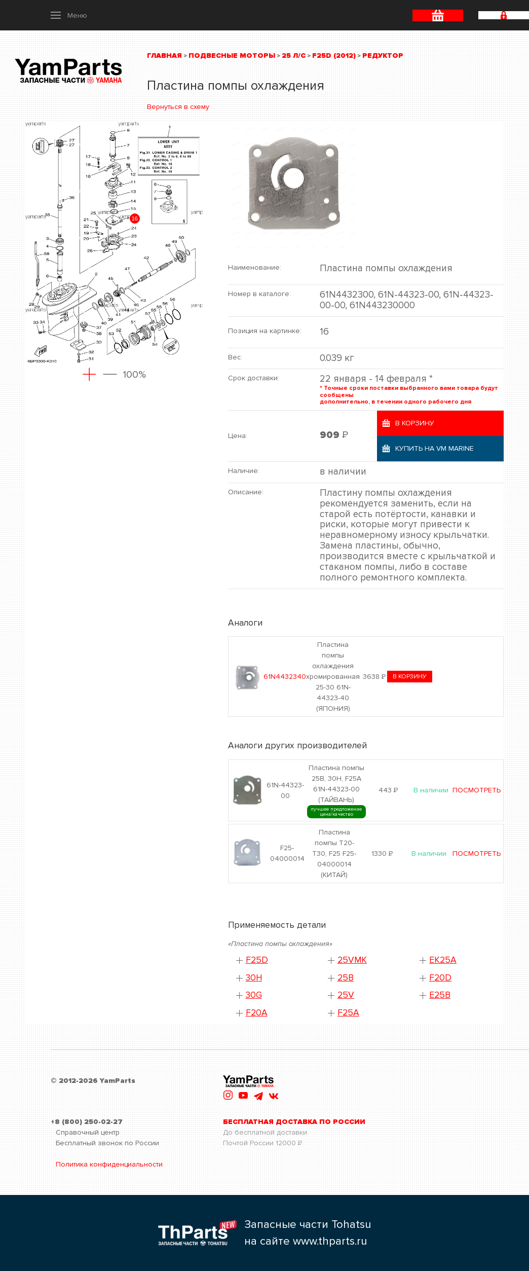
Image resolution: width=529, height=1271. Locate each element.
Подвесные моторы (231, 55)
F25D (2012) (334, 55)
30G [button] (254, 995)
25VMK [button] (352, 960)
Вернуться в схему (178, 106)
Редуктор (382, 55)
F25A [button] (348, 1012)
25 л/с (294, 55)
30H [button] (254, 977)
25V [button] (345, 995)
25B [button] (345, 977)
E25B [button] (439, 995)
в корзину (410, 676)
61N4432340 (284, 676)
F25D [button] (257, 960)
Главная (164, 55)
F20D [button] (440, 977)
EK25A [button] (443, 960)
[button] (69, 15)
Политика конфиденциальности (109, 1164)
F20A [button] (257, 1012)
